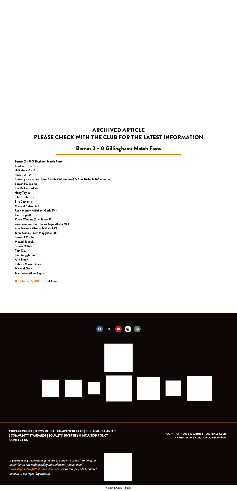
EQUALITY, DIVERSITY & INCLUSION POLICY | (79, 435)
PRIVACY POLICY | (21, 431)
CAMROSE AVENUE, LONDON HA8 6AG (200, 437)
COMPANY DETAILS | (71, 431)
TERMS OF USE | (45, 431)
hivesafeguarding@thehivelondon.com (34, 469)
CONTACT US (18, 440)
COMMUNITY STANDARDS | (29, 435)
